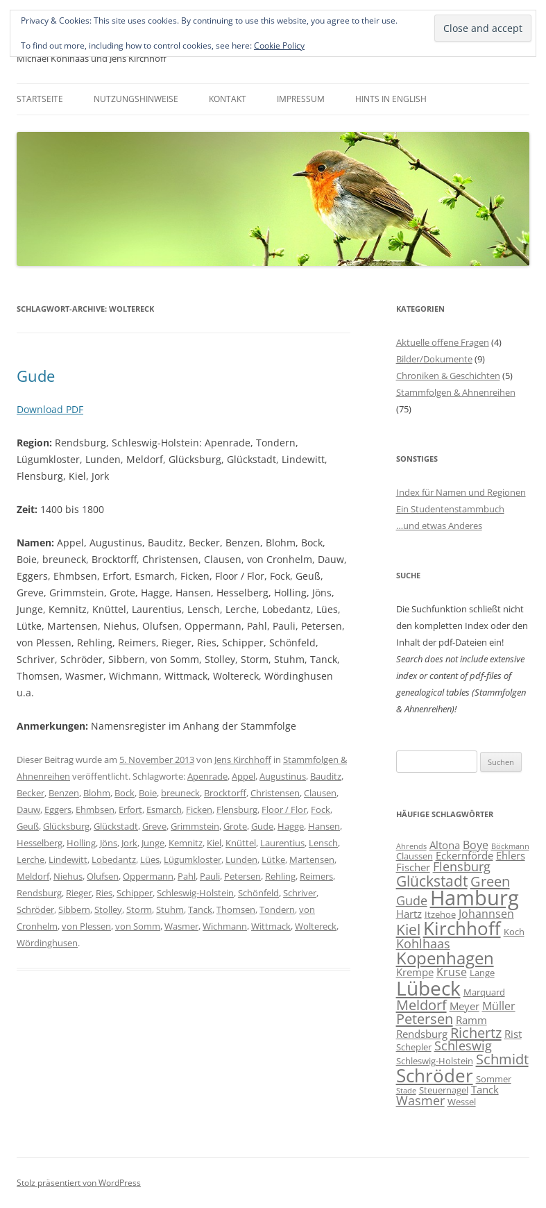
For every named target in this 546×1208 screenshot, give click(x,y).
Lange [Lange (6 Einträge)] (482, 972)
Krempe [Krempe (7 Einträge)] (415, 972)
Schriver (299, 893)
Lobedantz (114, 859)
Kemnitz (186, 843)
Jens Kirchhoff (242, 759)
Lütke (273, 859)
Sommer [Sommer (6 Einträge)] (493, 1079)
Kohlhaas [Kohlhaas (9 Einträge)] (423, 943)
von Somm (137, 926)
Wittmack (271, 926)
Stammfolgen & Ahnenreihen (455, 392)
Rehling (280, 876)
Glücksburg (66, 826)
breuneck (180, 793)
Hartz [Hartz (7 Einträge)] (409, 914)
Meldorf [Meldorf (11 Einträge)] (421, 1004)
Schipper (135, 893)
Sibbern (74, 909)
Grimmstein (195, 826)
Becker (30, 793)
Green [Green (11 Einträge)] (490, 881)
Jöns (108, 843)
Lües (150, 859)
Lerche (30, 859)
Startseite (40, 99)
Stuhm (170, 909)
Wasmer (181, 926)
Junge (153, 843)
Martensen (311, 859)
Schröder (35, 909)
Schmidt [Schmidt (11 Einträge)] (502, 1058)
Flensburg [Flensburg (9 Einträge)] (461, 866)
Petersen (242, 876)
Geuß (28, 826)
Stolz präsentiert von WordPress (79, 1183)
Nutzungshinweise (136, 99)
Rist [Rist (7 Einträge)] (513, 1034)
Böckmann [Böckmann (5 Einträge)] (510, 846)
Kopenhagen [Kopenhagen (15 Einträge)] (445, 957)
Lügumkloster (192, 859)
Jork (129, 843)
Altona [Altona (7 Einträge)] (444, 845)
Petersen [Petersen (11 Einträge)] (424, 1018)
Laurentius (282, 843)
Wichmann (225, 926)
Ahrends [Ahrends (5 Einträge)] (411, 846)
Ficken (199, 809)
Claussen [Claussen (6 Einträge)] (414, 856)
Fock (320, 809)
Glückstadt (116, 826)
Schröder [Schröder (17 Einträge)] (434, 1075)
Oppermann (148, 876)
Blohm (96, 793)
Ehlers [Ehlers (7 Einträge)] (510, 855)
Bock (124, 793)
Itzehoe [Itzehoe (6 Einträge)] (440, 914)
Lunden (241, 859)
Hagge (291, 826)
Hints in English (391, 99)
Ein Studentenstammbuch (450, 509)
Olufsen (103, 876)
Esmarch (164, 809)
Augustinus (282, 776)
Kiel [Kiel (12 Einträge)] (408, 929)
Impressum (301, 99)
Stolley (108, 909)
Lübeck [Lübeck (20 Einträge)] (428, 988)
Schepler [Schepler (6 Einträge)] (414, 1047)
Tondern (277, 909)
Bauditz (325, 776)
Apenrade (207, 776)
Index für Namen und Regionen (461, 492)
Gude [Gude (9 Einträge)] (411, 900)
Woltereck (315, 926)
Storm (139, 909)
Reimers (316, 876)
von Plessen (86, 926)
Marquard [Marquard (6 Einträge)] (484, 992)
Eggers (57, 809)
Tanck (200, 909)
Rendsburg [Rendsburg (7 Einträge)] (421, 1034)
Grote (235, 826)
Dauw (28, 809)
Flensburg (236, 809)
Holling (81, 843)
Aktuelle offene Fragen (442, 342)
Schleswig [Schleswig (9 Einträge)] (463, 1045)
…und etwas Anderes (439, 525)
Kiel (214, 843)
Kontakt (227, 99)
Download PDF (50, 409)
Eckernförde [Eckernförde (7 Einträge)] (464, 855)
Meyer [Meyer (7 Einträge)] (464, 1006)
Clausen (320, 793)
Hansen (324, 826)
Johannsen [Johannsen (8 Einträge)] (486, 913)
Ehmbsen (95, 809)
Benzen (64, 793)
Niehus (68, 876)
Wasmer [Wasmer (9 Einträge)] (420, 1100)
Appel (243, 776)
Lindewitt (68, 859)
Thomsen (235, 909)
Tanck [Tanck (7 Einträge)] (485, 1089)
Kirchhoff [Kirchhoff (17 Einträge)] (462, 928)
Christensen (275, 793)
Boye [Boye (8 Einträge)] (475, 845)
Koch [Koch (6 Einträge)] (514, 931)
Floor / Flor (284, 809)
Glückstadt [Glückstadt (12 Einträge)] (432, 881)
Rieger (79, 893)
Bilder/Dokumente (434, 359)
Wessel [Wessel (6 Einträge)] (461, 1102)
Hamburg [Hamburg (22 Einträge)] (474, 898)
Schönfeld (258, 893)
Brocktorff (225, 793)
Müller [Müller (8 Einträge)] (498, 1006)
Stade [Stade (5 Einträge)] (406, 1091)
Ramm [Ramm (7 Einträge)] (471, 1020)
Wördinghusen (47, 943)
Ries (104, 893)
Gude (36, 375)
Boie (148, 793)
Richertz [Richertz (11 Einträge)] (476, 1032)
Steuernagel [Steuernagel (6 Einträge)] (443, 1090)
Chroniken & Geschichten (448, 375)
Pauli (210, 876)
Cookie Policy (279, 45)
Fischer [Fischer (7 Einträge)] (413, 867)
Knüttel (240, 843)
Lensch (323, 843)
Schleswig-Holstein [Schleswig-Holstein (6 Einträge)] (434, 1061)
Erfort (130, 809)
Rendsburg (39, 893)
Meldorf (33, 876)
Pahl (187, 876)
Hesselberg (39, 843)
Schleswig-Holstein (195, 893)
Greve (154, 826)
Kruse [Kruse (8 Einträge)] (451, 972)
